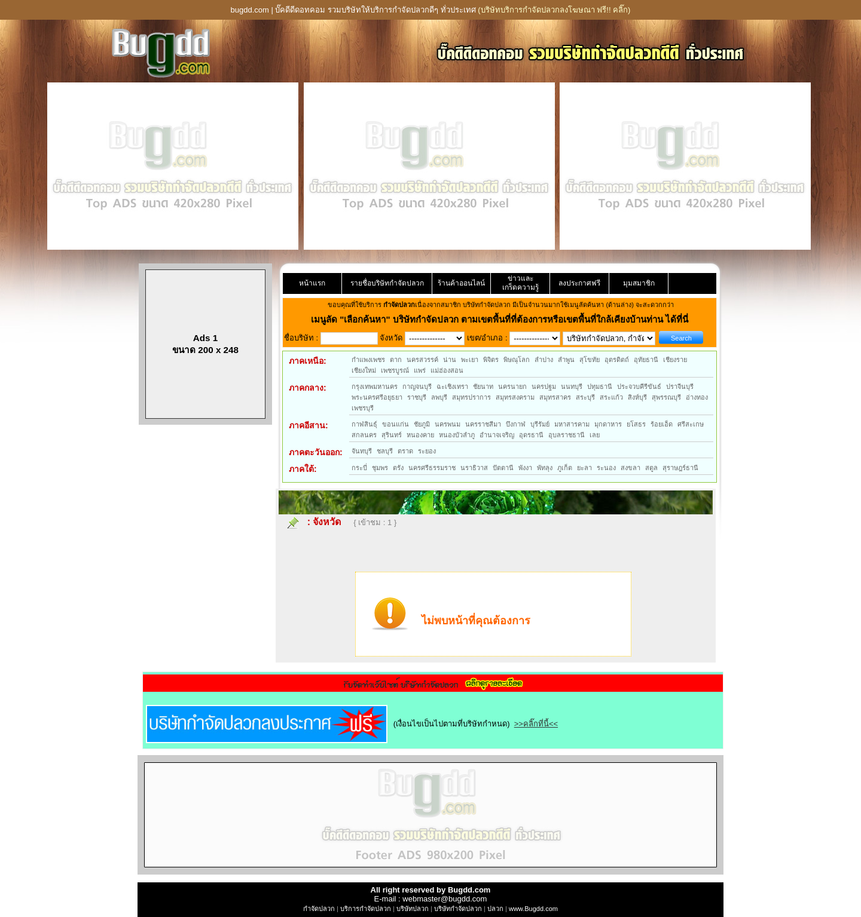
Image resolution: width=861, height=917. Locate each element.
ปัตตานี (503, 467)
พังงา (525, 467)
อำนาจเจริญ (497, 434)
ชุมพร (380, 467)
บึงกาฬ (516, 424)
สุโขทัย (589, 359)
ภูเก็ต (564, 467)
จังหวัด (327, 522)
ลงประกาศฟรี (579, 283)
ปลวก (495, 908)
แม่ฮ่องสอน (446, 370)
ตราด (405, 451)
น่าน (449, 359)
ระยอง (427, 451)
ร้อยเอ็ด (662, 424)
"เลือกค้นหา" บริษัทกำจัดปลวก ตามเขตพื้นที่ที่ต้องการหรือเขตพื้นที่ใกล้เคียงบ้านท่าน (502, 319)
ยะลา (584, 467)
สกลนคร (364, 434)
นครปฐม (544, 386)
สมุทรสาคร (555, 397)
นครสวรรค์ (422, 359)
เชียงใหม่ (364, 370)
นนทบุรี (571, 386)
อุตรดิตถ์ (616, 359)
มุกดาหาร (608, 424)
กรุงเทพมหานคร (375, 386)
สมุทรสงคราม (515, 397)
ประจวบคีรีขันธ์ (639, 386)
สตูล (651, 467)
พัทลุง (544, 467)
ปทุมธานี (599, 386)
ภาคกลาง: (307, 387)
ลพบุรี (439, 397)
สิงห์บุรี (637, 397)
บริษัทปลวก (412, 908)
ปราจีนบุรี (680, 386)
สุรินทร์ (391, 434)
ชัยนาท (483, 386)
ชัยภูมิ (422, 424)
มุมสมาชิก (639, 283)
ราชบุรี (416, 397)
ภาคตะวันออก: (316, 452)
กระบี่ (359, 467)
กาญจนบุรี (417, 386)
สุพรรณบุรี (666, 397)
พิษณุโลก (516, 359)
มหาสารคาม (572, 424)
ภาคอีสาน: (308, 425)
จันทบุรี (362, 451)
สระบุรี (585, 397)
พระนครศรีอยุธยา (377, 397)
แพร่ (420, 370)
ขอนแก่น (395, 424)
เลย (595, 434)
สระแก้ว (611, 397)
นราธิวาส (474, 467)
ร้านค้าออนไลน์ (461, 283)
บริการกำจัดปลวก (365, 908)
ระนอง (606, 467)
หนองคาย (420, 434)
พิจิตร (491, 359)
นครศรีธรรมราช (432, 467)
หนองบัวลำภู (457, 434)
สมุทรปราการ (471, 397)
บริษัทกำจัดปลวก (458, 908)
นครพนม (447, 424)
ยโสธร (636, 424)
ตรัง (398, 467)
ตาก (396, 359)
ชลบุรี (385, 451)
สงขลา (630, 467)
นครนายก (512, 386)
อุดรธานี (531, 434)
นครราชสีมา (483, 424)
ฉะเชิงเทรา (452, 386)
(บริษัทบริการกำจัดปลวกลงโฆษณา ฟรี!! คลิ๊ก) (554, 9)
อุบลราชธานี (566, 434)
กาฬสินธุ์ (364, 424)
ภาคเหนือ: (307, 361)
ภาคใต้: (303, 469)
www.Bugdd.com (533, 908)
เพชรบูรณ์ (395, 370)
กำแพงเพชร (368, 359)
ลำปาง (544, 359)
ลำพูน (566, 359)
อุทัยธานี (646, 359)
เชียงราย (675, 359)
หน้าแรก (312, 283)
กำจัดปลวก (319, 908)
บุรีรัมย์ (539, 424)
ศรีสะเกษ (690, 424)
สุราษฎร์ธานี (680, 467)
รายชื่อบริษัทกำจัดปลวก (387, 283)
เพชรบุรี (363, 408)
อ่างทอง (697, 397)
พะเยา (469, 359)
